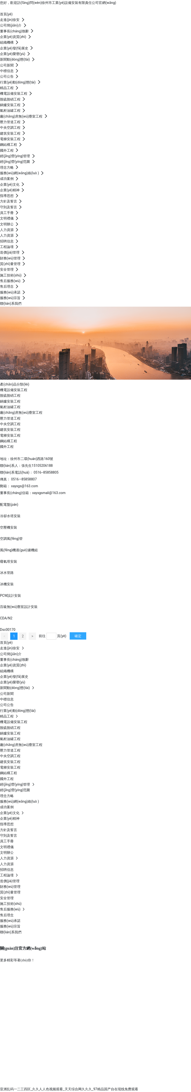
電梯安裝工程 (10, 435)
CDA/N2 (6, 618)
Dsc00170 (7, 630)
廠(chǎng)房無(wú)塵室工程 (21, 412)
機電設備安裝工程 (13, 390)
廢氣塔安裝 (8, 561)
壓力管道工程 (10, 418)
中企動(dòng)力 (108, 1083)
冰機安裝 (7, 584)
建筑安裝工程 (10, 429)
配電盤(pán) (9, 504)
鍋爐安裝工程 (10, 401)
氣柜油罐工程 (10, 407)
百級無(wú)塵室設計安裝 (19, 607)
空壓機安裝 (8, 527)
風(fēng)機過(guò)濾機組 (19, 550)
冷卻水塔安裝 (10, 516)
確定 (78, 636)
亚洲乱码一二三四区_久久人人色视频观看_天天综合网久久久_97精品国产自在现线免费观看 (69, 1089)
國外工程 (7, 447)
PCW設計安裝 (10, 595)
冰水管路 (7, 573)
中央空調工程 (10, 424)
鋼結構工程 (8, 441)
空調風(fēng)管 (11, 539)
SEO (132, 1083)
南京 (124, 1083)
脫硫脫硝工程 (10, 395)
